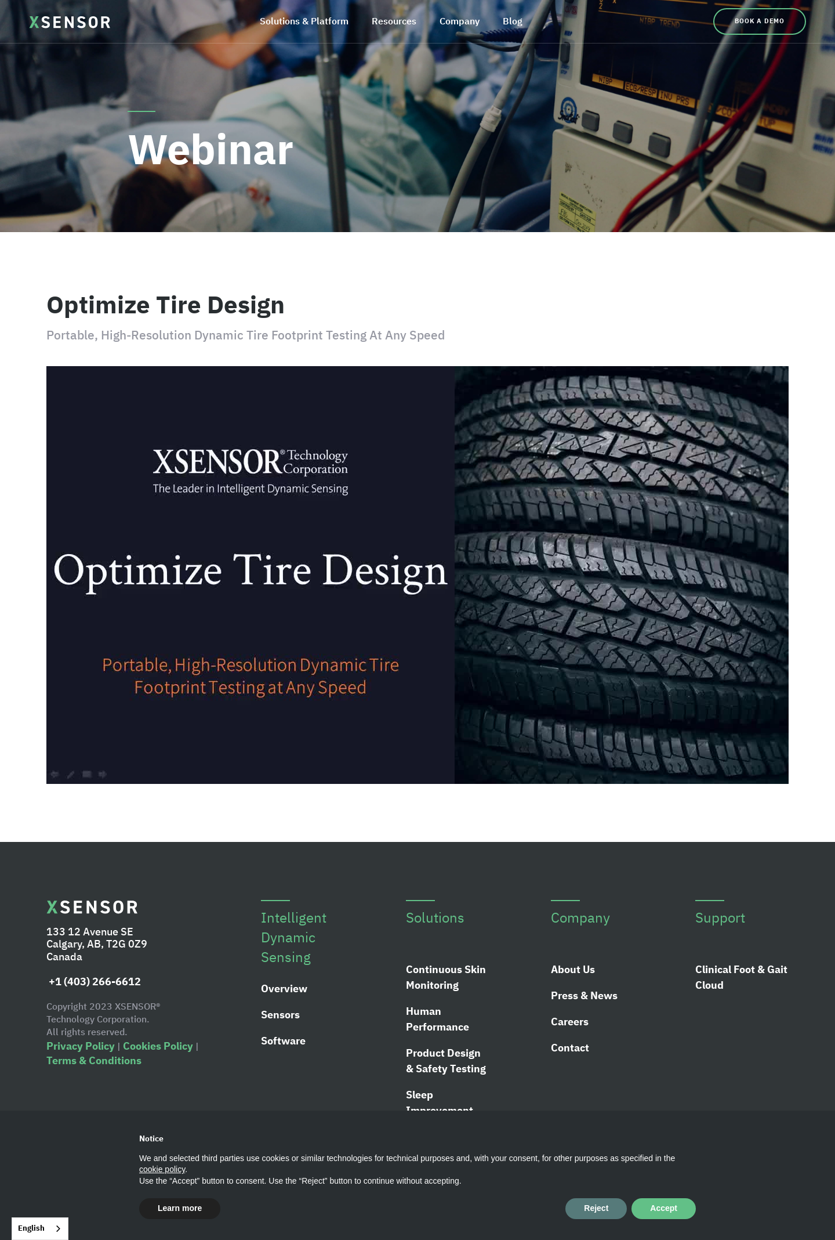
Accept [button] (663, 1208)
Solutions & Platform (304, 21)
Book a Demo (760, 21)
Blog (512, 21)
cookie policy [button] (162, 1169)
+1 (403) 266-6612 (93, 981)
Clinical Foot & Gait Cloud (741, 977)
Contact (570, 1047)
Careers (570, 1021)
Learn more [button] (180, 1208)
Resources (394, 21)
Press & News (584, 995)
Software (283, 1040)
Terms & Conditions (93, 1060)
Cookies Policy (158, 1046)
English (31, 1228)
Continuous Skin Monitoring (446, 977)
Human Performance (437, 1018)
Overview (284, 988)
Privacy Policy (80, 1046)
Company (460, 21)
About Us (573, 969)
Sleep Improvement (439, 1102)
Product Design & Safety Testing (446, 1060)
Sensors (280, 1014)
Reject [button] (596, 1208)
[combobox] (40, 1228)
